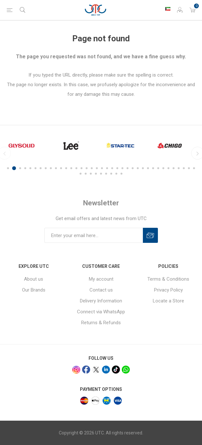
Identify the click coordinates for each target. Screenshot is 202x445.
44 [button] (111, 174)
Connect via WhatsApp (101, 312)
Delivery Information (101, 301)
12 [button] (66, 168)
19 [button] (102, 168)
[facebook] (86, 370)
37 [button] (194, 168)
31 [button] (163, 168)
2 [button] (15, 168)
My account (101, 279)
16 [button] (87, 168)
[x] (96, 370)
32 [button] (168, 168)
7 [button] (41, 168)
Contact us (101, 290)
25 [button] (133, 168)
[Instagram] (76, 370)
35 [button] (184, 168)
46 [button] (121, 174)
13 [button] (71, 168)
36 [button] (189, 168)
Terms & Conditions (168, 279)
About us (33, 279)
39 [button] (86, 174)
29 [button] (153, 168)
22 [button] (117, 168)
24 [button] (127, 168)
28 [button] (148, 168)
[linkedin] (106, 370)
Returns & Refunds (101, 323)
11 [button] (61, 168)
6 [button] (35, 168)
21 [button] (112, 168)
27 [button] (143, 168)
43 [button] (106, 174)
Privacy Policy (168, 290)
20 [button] (107, 168)
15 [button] (81, 168)
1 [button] (9, 168)
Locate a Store (168, 301)
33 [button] (174, 168)
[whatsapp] (126, 370)
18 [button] (97, 168)
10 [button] (56, 168)
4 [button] (25, 168)
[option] (27, 145)
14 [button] (76, 168)
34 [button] (179, 168)
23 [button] (122, 168)
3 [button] (20, 168)
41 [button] (96, 174)
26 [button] (138, 168)
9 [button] (51, 168)
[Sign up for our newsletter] (93, 235)
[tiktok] (116, 370)
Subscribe (150, 235)
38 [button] (81, 174)
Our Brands (33, 290)
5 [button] (30, 168)
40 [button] (91, 174)
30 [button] (158, 168)
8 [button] (46, 168)
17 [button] (92, 168)
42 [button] (101, 174)
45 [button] (116, 174)
